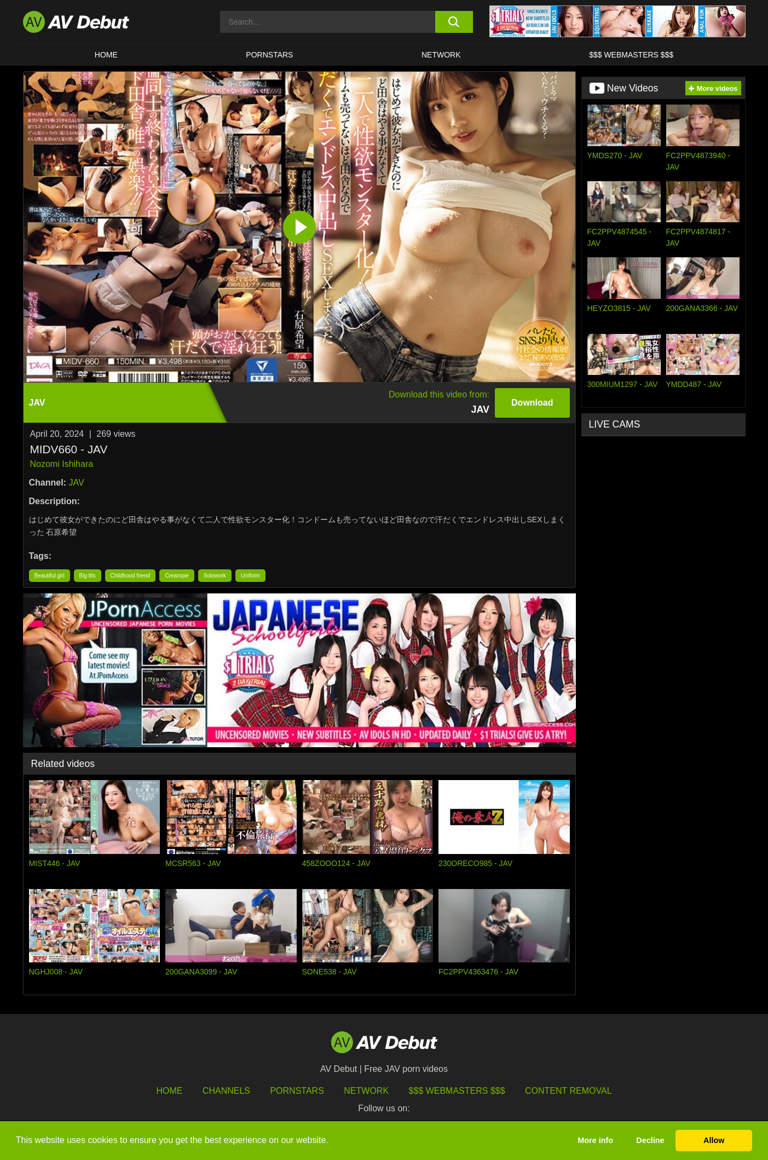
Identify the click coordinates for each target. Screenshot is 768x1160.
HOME (106, 54)
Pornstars (269, 54)
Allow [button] (713, 1140)
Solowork (215, 576)
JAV (76, 482)
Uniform (250, 576)
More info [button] (595, 1140)
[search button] (454, 22)
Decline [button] (650, 1140)
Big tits (87, 576)
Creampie (176, 576)
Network (441, 54)
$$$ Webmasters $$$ (631, 54)
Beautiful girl (49, 576)
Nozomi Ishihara (62, 464)
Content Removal (568, 1090)
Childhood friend (131, 576)
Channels (226, 1090)
